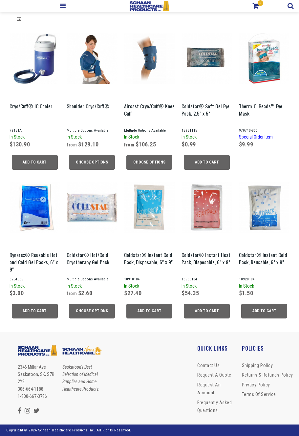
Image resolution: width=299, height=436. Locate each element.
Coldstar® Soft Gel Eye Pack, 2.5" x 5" (205, 109)
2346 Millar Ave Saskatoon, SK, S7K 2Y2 (36, 374)
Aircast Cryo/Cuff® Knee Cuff (149, 109)
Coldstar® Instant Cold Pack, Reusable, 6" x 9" (263, 258)
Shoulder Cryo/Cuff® (88, 106)
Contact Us (208, 365)
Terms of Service (259, 394)
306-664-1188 (30, 389)
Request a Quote (214, 375)
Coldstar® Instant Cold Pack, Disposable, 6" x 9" (148, 258)
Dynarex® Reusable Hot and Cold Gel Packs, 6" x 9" (34, 262)
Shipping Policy (257, 365)
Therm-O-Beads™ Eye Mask (260, 109)
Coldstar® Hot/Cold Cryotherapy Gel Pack (88, 258)
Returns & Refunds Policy (267, 375)
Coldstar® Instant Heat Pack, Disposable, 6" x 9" (206, 258)
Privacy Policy (256, 384)
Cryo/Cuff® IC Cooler (31, 106)
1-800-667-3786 (32, 396)
